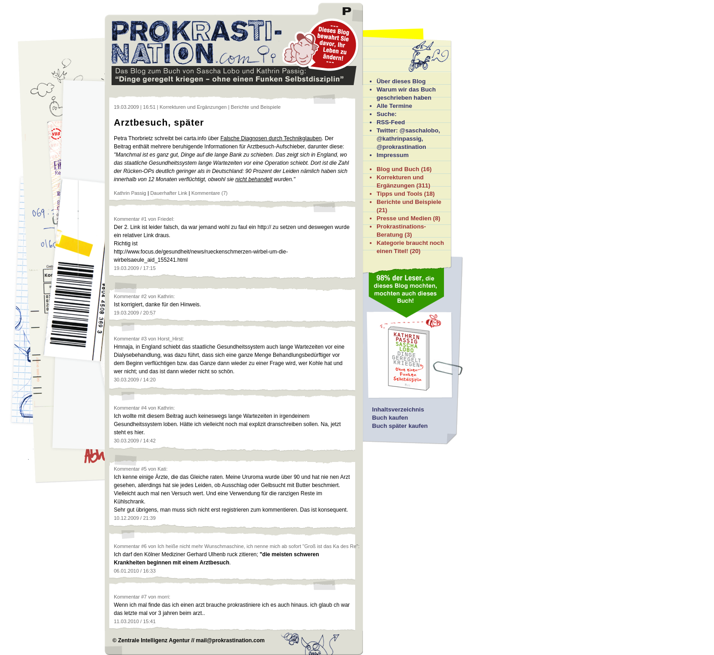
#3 (144, 338)
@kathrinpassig (399, 138)
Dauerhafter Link (168, 193)
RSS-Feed (391, 122)
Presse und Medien (404, 218)
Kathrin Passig (130, 193)
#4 (144, 408)
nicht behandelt (253, 179)
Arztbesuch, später (159, 122)
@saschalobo (418, 130)
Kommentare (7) (209, 193)
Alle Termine (394, 105)
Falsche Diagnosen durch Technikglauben (271, 138)
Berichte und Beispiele (409, 201)
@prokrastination (401, 146)
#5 (144, 469)
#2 (144, 296)
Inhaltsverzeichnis (398, 409)
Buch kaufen (390, 417)
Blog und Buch (398, 169)
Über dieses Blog (401, 81)
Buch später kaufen (400, 425)
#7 (144, 596)
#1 (144, 219)
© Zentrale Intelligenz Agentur (151, 640)
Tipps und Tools (400, 193)
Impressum (392, 155)
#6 (144, 546)
